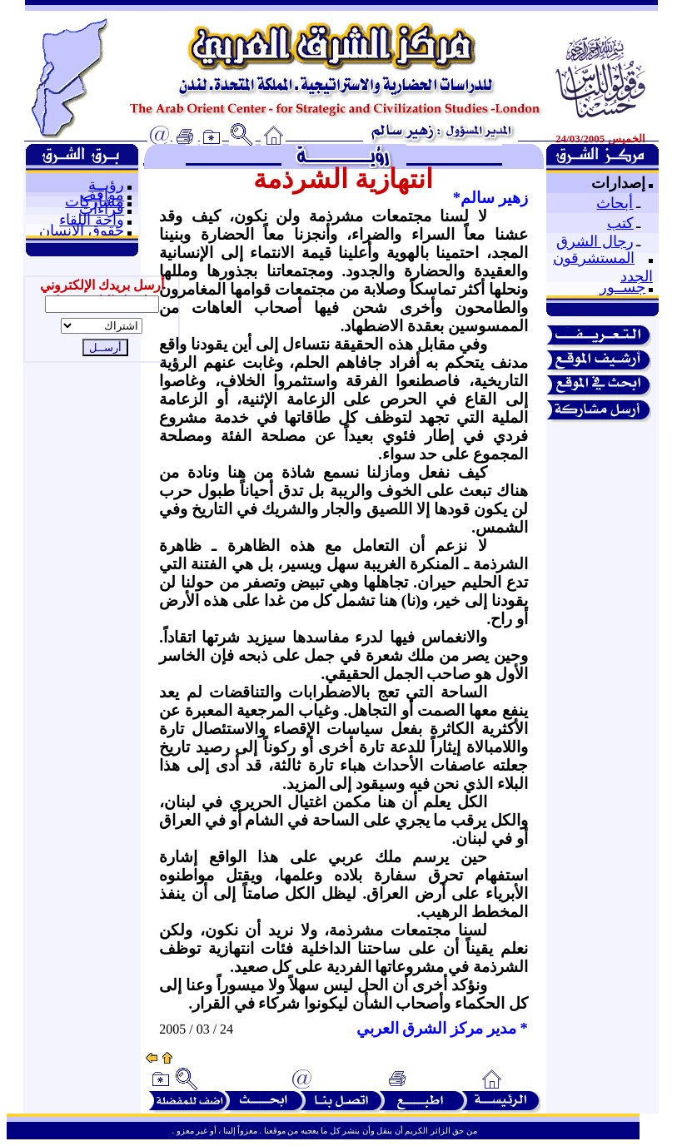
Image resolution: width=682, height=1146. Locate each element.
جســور (622, 287)
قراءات (101, 209)
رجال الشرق (595, 241)
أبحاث (614, 203)
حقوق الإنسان (81, 230)
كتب (620, 223)
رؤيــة (106, 184)
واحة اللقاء (91, 219)
